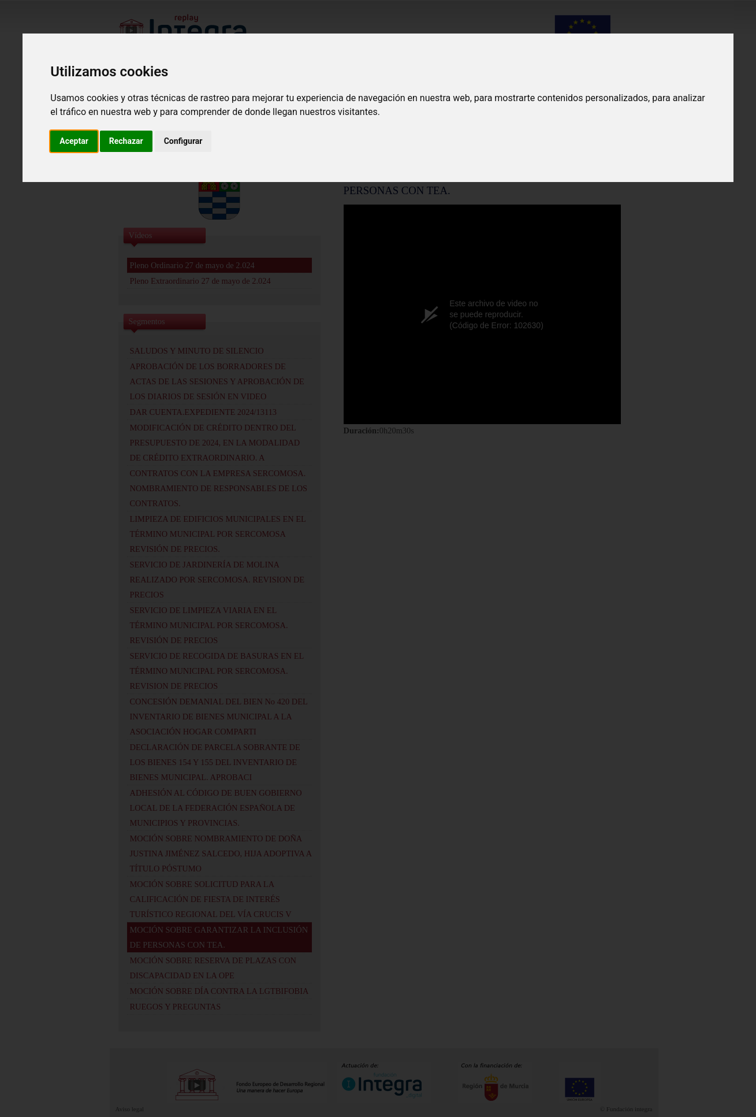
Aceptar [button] (73, 141)
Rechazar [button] (126, 141)
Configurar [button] (183, 141)
